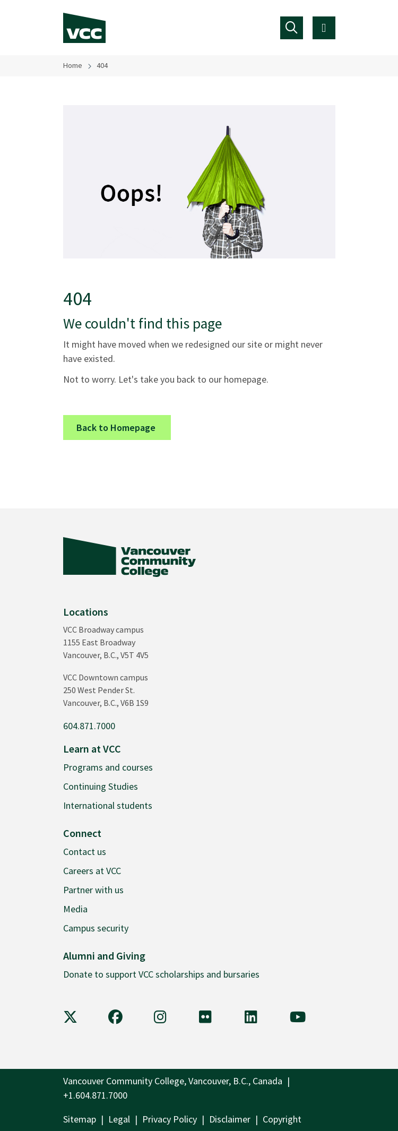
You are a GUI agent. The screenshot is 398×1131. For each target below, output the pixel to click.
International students (107, 805)
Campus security (95, 928)
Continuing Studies (100, 786)
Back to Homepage (123, 427)
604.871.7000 (89, 726)
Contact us (84, 851)
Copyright (282, 1119)
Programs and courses (108, 767)
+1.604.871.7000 (95, 1095)
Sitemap (79, 1119)
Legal (119, 1119)
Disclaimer (229, 1119)
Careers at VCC (92, 871)
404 (102, 65)
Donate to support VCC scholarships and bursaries (161, 974)
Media (75, 909)
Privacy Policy (169, 1119)
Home (72, 65)
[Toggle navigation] (291, 27)
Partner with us (93, 890)
